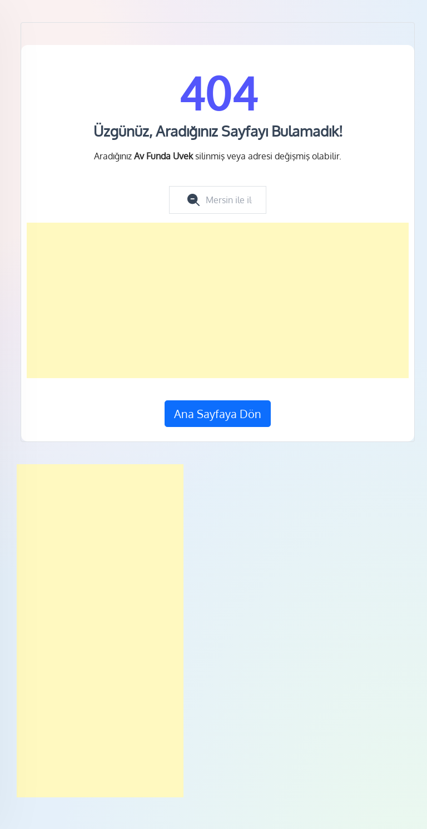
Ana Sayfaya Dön (217, 413)
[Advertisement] (218, 300)
